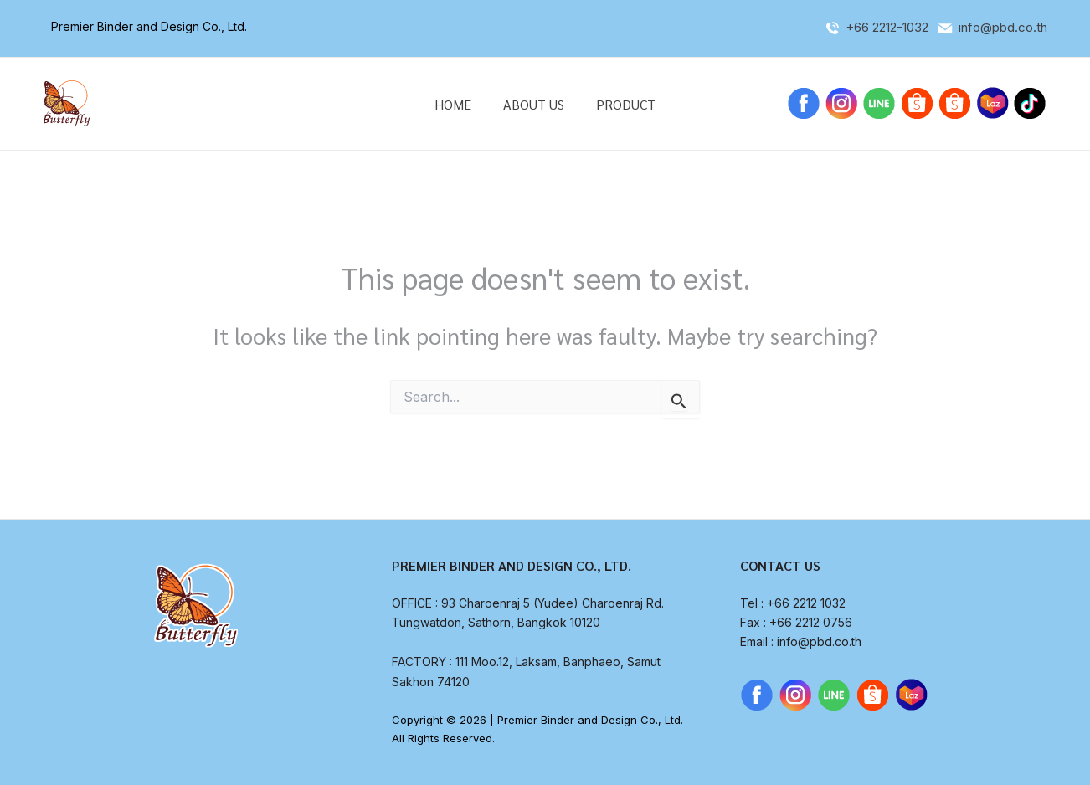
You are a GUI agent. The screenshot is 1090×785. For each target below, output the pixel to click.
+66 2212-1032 (889, 27)
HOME (458, 104)
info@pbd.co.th (1003, 27)
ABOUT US (533, 104)
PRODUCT (620, 104)
